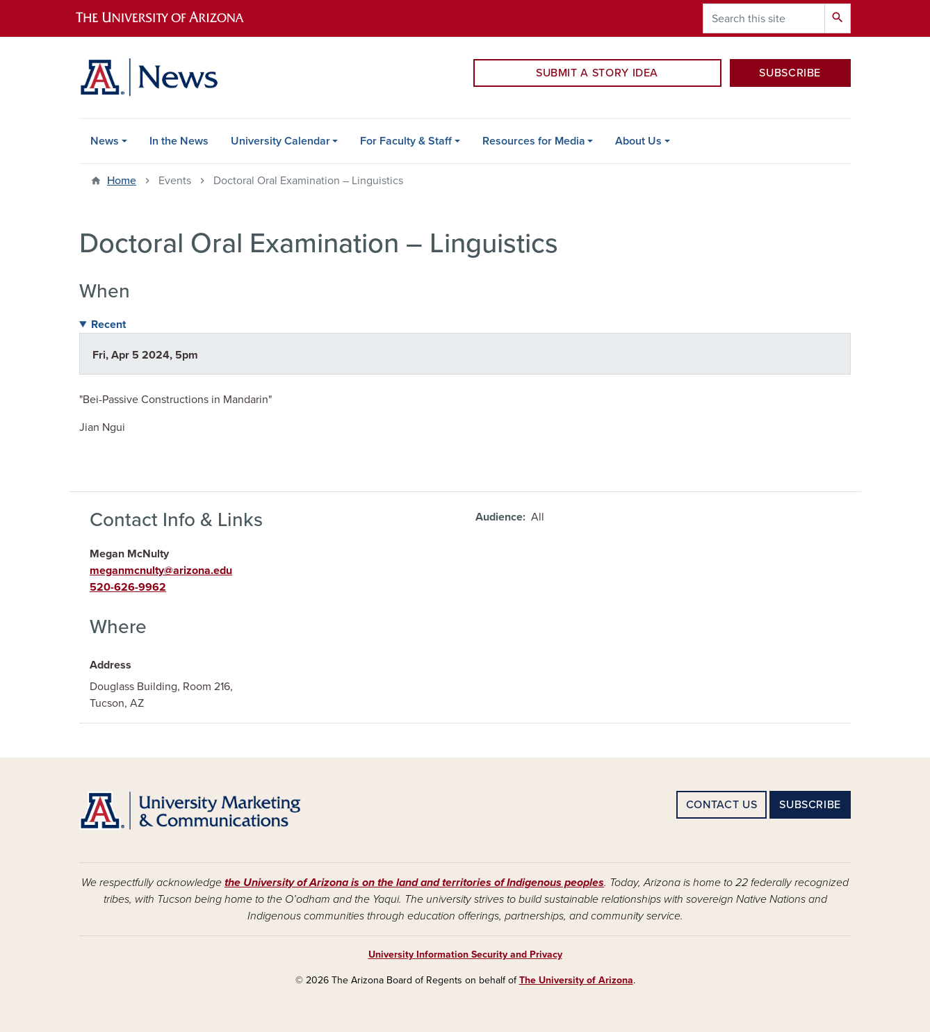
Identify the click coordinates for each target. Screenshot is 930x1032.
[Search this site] (764, 18)
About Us (638, 141)
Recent (108, 324)
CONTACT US (721, 805)
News (104, 141)
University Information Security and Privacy (465, 954)
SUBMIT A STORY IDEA (597, 73)
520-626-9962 (128, 587)
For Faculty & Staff (406, 141)
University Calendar (280, 141)
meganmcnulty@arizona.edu (161, 571)
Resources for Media (533, 141)
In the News (179, 141)
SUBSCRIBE (790, 73)
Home (121, 181)
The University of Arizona (576, 980)
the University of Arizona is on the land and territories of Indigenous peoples (414, 883)
